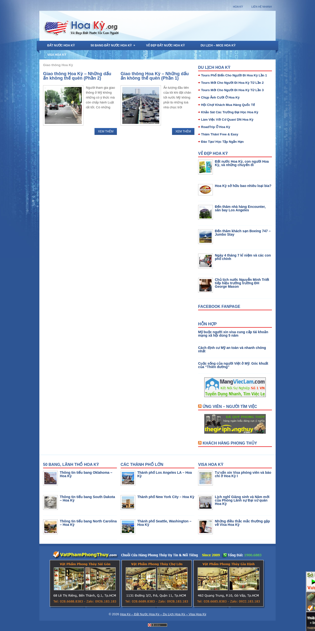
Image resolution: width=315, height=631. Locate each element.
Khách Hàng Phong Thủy (230, 443)
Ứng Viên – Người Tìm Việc (230, 406)
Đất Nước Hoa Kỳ (61, 45)
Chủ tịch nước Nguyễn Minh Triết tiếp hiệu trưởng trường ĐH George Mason (242, 283)
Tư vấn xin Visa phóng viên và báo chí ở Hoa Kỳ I (243, 474)
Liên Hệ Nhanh (261, 6)
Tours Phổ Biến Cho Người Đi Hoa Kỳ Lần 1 (234, 75)
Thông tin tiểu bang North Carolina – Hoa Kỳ (88, 523)
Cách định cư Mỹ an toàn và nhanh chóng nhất (232, 349)
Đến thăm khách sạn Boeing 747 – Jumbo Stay (243, 232)
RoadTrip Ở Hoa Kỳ (215, 127)
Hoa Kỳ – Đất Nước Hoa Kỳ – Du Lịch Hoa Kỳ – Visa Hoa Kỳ (163, 614)
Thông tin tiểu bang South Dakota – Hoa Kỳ (87, 498)
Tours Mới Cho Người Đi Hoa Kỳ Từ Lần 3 (232, 90)
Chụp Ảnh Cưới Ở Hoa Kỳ (220, 97)
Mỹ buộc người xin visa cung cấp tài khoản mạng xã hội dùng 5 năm (233, 333)
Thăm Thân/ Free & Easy (219, 134)
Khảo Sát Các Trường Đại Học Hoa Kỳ (229, 112)
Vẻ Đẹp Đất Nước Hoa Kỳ (165, 45)
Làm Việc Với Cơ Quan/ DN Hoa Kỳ (227, 119)
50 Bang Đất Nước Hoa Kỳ (114, 44)
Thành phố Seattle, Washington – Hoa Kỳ (164, 523)
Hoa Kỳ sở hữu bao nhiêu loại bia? (243, 186)
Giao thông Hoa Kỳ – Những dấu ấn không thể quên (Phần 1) (155, 76)
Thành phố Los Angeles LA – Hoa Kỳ (164, 474)
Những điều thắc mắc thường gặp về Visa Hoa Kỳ (242, 523)
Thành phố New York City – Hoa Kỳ (165, 497)
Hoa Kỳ (238, 6)
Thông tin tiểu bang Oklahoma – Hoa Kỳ (86, 474)
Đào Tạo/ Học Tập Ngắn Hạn (222, 141)
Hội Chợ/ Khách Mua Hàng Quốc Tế (228, 105)
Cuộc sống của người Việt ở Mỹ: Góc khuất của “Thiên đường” (233, 365)
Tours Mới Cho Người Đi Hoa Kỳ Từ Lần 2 (232, 83)
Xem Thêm (105, 131)
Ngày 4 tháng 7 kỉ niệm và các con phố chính (243, 257)
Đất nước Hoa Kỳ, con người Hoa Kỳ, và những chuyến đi (242, 163)
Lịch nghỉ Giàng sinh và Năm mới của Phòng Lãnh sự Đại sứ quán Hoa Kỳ (242, 500)
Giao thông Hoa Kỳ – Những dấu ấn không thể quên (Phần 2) (77, 76)
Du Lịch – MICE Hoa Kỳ (218, 45)
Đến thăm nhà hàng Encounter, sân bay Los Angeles (240, 208)
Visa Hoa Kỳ (56, 55)
